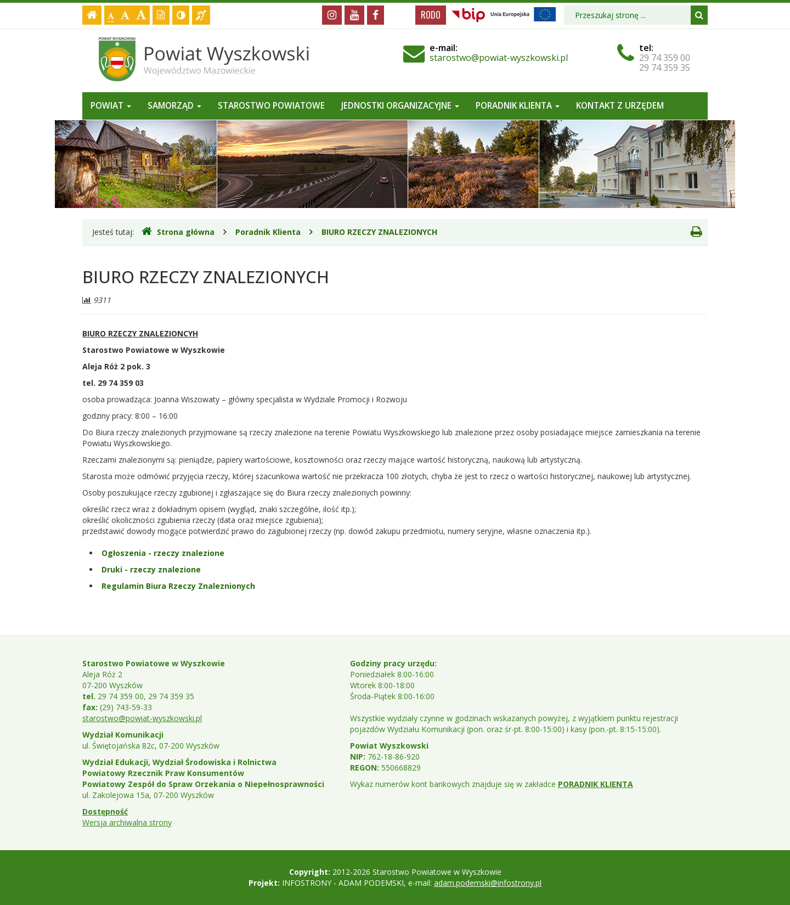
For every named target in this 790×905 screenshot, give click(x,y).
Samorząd (174, 105)
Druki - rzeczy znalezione (151, 569)
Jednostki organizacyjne (400, 105)
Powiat (111, 105)
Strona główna (178, 231)
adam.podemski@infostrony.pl (487, 883)
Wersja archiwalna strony (127, 822)
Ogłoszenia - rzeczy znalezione (162, 553)
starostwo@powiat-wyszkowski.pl (499, 58)
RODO (431, 14)
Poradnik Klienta (518, 105)
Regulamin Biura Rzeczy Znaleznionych (178, 586)
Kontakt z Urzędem (620, 105)
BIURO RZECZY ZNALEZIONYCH (379, 232)
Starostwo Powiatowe (271, 105)
